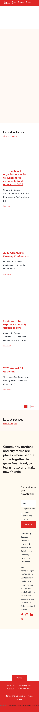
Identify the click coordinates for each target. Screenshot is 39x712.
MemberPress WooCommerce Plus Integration (24, 706)
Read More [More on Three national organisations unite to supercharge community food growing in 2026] (6, 206)
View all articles (10, 136)
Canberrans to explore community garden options (15, 324)
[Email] (28, 503)
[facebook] (22, 614)
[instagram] (26, 614)
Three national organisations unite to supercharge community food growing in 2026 (14, 177)
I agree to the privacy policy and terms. (29, 514)
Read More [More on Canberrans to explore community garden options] (6, 346)
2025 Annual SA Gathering (13, 369)
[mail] (22, 619)
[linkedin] (31, 614)
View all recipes (10, 423)
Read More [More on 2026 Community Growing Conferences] (6, 274)
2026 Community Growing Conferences (16, 254)
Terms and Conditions (15, 696)
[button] (13, 3)
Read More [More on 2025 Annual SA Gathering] (6, 390)
